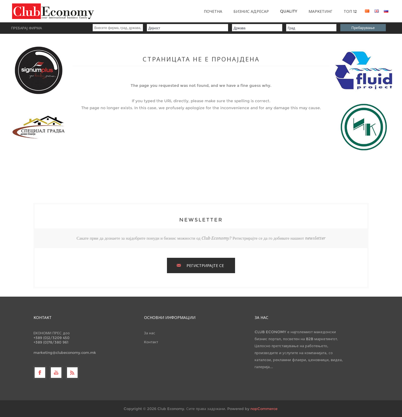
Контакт (151, 342)
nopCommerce (263, 408)
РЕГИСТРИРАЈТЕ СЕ (205, 265)
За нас (149, 333)
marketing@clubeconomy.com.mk (65, 352)
